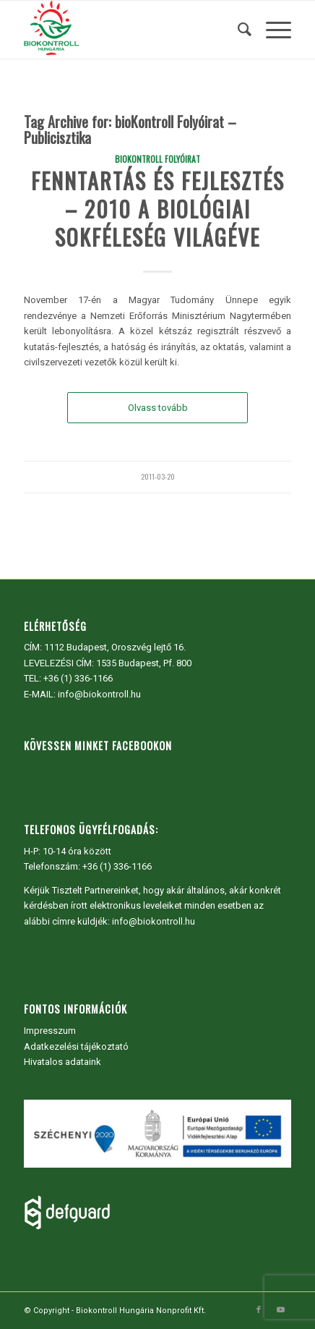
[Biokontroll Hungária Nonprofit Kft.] (131, 30)
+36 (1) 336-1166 (78, 678)
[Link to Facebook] (258, 1310)
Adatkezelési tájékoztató (76, 1046)
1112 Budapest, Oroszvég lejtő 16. (115, 647)
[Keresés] (237, 30)
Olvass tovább (158, 407)
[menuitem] (237, 30)
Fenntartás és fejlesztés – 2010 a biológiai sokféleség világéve (158, 208)
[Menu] (271, 30)
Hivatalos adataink (62, 1061)
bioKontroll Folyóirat (157, 159)
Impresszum (50, 1030)
